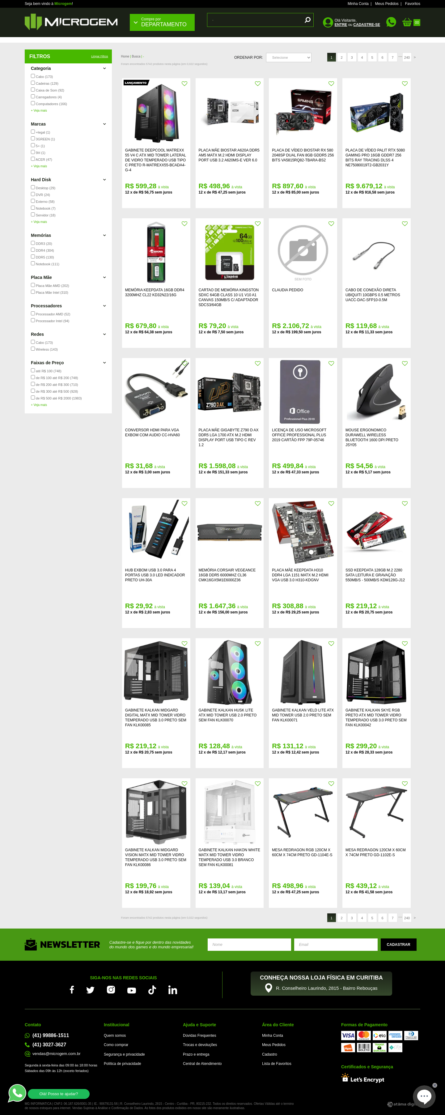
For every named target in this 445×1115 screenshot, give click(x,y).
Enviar (399, 944)
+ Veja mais (39, 110)
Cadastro (269, 1054)
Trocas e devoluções (200, 1045)
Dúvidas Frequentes (199, 1035)
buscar (307, 20)
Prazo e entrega (196, 1054)
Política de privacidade (122, 1064)
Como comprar (116, 1045)
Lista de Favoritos (276, 1064)
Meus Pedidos (387, 4)
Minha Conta (358, 4)
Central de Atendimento (202, 1064)
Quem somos (115, 1035)
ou (357, 25)
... (400, 55)
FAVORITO (185, 84)
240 (407, 57)
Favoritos (412, 4)
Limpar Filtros (99, 56)
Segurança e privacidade (124, 1054)
